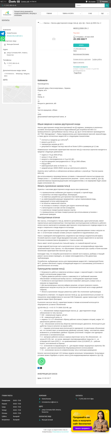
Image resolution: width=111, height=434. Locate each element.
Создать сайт (25, 1)
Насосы (46, 23)
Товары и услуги (68, 13)
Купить (81, 45)
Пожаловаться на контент (60, 432)
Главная (49, 13)
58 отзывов (91, 1)
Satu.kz (65, 430)
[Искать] (107, 5)
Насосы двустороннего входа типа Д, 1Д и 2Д (67, 23)
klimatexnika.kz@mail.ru (15, 36)
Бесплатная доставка (81, 54)
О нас (90, 13)
